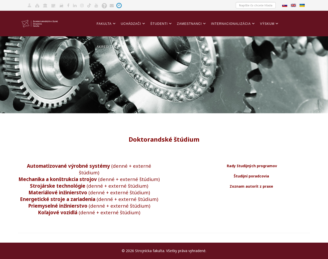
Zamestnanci (189, 24)
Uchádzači (131, 24)
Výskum (267, 24)
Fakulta (104, 24)
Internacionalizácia (231, 24)
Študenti (159, 24)
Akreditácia (108, 47)
